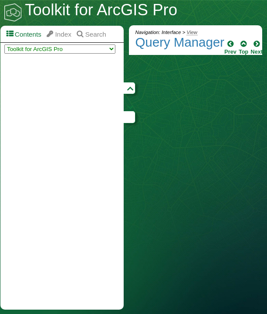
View (192, 32)
